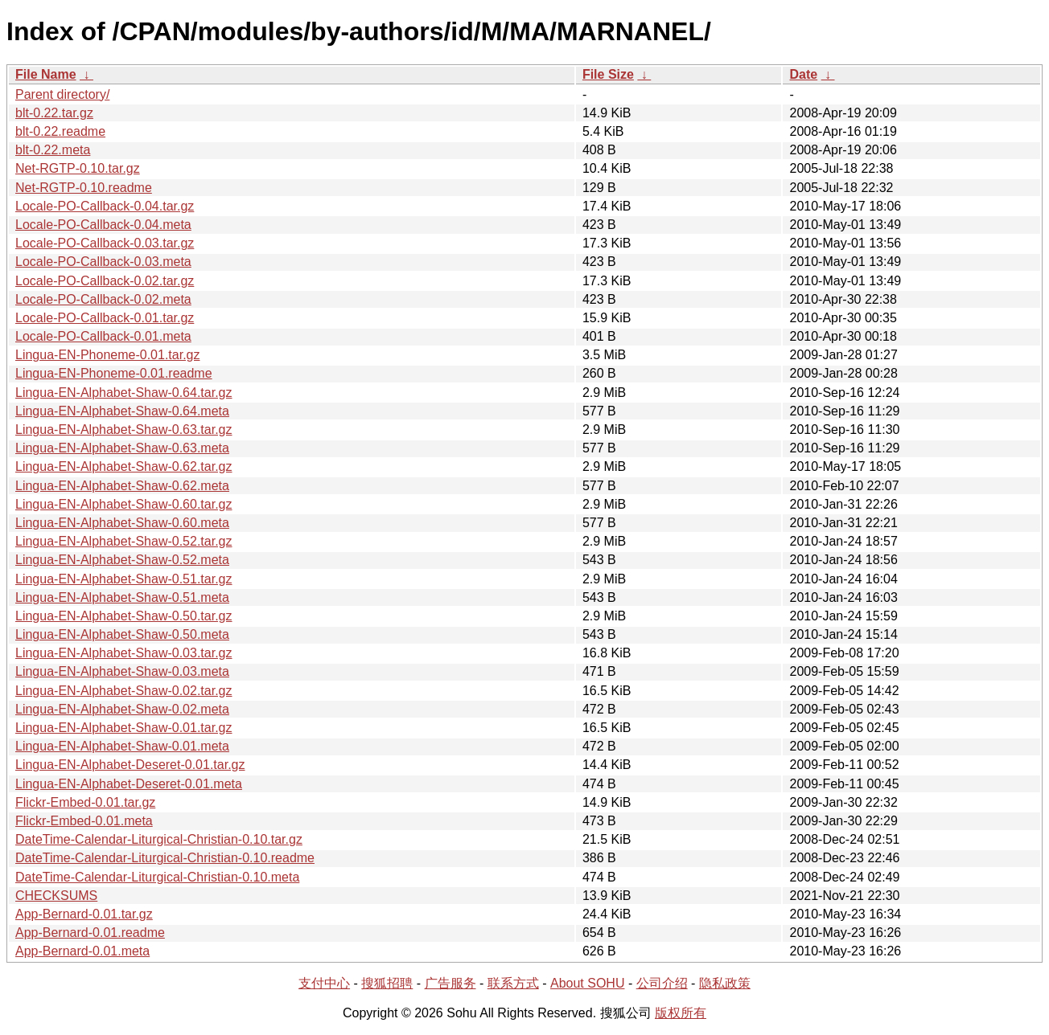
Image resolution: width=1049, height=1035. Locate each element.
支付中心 (324, 983)
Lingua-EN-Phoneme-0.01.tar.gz (107, 355)
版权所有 (680, 1013)
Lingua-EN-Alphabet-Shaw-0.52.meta (122, 560)
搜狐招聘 (387, 983)
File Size (608, 74)
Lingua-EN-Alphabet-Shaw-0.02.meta (122, 709)
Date (803, 74)
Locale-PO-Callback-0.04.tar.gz (104, 206)
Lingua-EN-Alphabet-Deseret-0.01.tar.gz (130, 764)
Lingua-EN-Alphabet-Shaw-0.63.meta (122, 448)
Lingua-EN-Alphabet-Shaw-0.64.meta (122, 411)
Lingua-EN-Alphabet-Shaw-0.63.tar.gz (123, 429)
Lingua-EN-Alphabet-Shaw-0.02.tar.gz (123, 691)
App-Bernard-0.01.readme (90, 932)
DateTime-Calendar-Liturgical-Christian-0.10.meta (157, 877)
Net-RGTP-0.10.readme (83, 187)
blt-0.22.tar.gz (54, 113)
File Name (45, 74)
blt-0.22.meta (52, 150)
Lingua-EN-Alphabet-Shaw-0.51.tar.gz (123, 579)
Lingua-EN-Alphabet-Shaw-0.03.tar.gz (123, 653)
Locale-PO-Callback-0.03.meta (103, 261)
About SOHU (587, 983)
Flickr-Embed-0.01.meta (84, 821)
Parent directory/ (62, 94)
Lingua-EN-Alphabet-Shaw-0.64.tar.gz (123, 392)
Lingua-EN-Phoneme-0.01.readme (113, 373)
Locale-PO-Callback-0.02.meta (103, 299)
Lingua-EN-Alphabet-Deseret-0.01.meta (128, 784)
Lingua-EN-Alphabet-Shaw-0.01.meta (122, 746)
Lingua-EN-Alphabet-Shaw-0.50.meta (122, 634)
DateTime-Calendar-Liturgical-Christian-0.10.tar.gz (158, 839)
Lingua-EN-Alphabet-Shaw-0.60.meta (122, 523)
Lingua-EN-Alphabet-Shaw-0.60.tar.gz (123, 504)
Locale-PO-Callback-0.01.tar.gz (104, 318)
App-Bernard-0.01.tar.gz (84, 914)
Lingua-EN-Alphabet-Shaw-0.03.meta (122, 671)
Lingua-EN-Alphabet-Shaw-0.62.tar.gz (123, 466)
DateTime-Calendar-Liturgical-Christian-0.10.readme (165, 858)
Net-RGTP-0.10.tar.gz (77, 168)
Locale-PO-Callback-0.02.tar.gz (104, 281)
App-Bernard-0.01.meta (82, 951)
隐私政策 (725, 983)
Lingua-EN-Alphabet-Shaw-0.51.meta (122, 597)
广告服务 (450, 983)
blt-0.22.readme (60, 131)
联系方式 (513, 983)
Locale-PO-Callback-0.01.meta (103, 336)
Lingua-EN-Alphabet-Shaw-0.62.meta (122, 486)
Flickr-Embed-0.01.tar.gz (85, 802)
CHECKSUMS (56, 895)
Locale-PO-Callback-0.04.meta (103, 224)
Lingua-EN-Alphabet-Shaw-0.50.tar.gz (123, 616)
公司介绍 (662, 983)
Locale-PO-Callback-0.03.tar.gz (104, 243)
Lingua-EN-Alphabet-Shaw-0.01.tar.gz (123, 727)
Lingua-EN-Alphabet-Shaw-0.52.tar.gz (123, 541)
